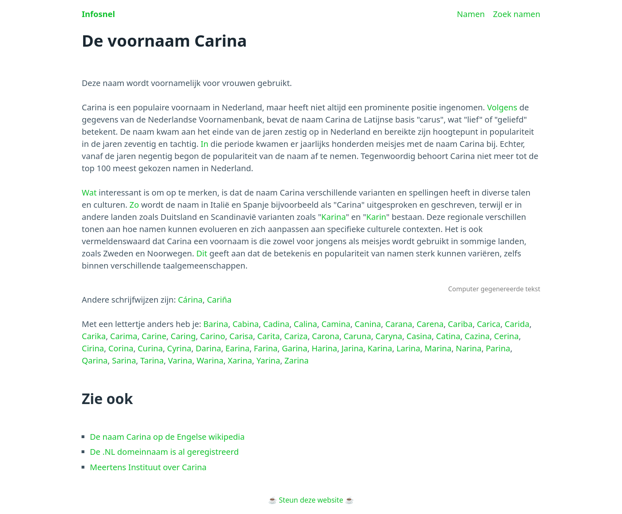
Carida (517, 323)
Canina (368, 323)
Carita (268, 336)
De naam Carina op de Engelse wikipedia (167, 436)
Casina (419, 336)
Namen (471, 14)
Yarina (268, 360)
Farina (266, 348)
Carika (94, 336)
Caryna (388, 336)
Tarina (152, 360)
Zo (134, 204)
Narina (468, 348)
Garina (295, 348)
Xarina (240, 360)
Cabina (245, 323)
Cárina (190, 299)
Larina (408, 348)
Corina (120, 348)
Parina (498, 348)
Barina (215, 323)
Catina (448, 336)
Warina (209, 360)
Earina (238, 348)
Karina (333, 216)
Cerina (506, 336)
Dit (201, 253)
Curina (150, 348)
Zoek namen (516, 14)
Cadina (276, 323)
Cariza (296, 336)
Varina (180, 360)
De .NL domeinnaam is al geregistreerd (164, 451)
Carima (123, 336)
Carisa (241, 336)
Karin (376, 216)
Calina (305, 323)
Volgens (502, 107)
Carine (154, 336)
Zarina (296, 360)
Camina (335, 323)
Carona (325, 336)
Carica (488, 323)
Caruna (357, 336)
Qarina (95, 360)
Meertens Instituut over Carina (148, 467)
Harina (324, 348)
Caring (183, 336)
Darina (208, 348)
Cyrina (179, 348)
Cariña (219, 299)
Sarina (124, 360)
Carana (399, 323)
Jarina (353, 348)
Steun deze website (311, 500)
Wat (89, 192)
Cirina (93, 348)
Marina (437, 348)
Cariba (460, 323)
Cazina (477, 336)
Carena (430, 323)
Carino (212, 336)
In (205, 143)
